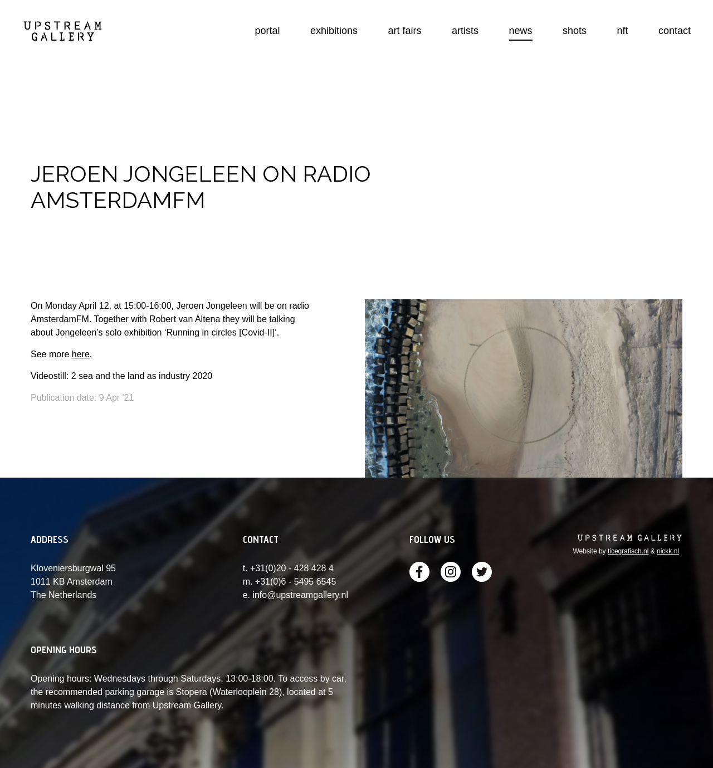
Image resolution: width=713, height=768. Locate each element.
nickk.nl (668, 551)
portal (267, 30)
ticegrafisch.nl (628, 551)
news (521, 30)
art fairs (405, 30)
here (81, 354)
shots (575, 30)
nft (622, 30)
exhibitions (334, 30)
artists (465, 30)
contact (674, 30)
